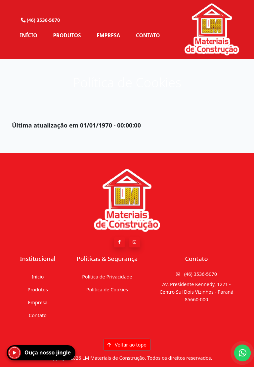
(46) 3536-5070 (196, 274)
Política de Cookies (107, 289)
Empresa (37, 302)
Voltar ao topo (127, 345)
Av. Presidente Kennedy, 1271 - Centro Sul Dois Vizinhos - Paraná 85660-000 (196, 292)
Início (38, 277)
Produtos (37, 289)
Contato (38, 315)
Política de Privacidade (107, 277)
